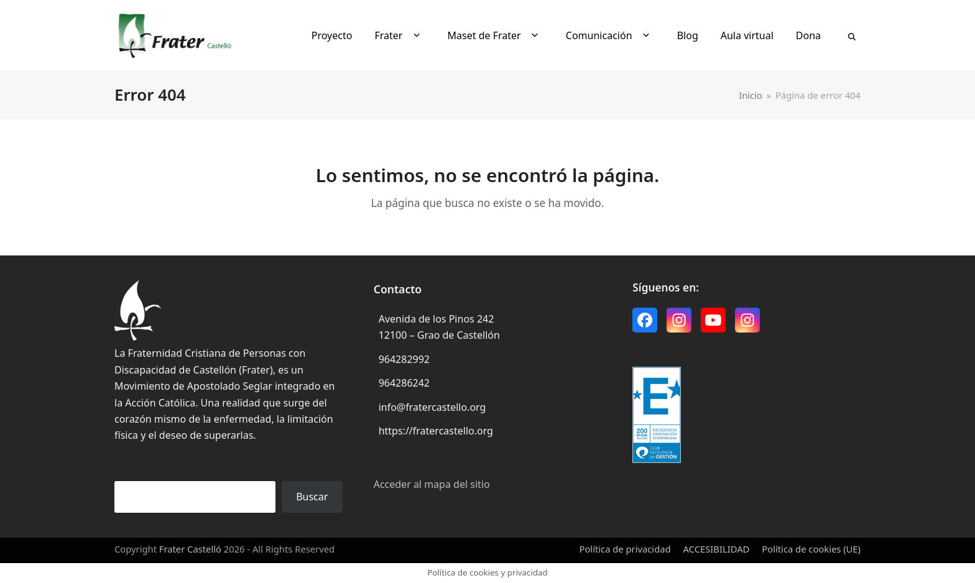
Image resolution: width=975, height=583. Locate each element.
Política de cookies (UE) (811, 549)
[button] (852, 35)
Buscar (312, 496)
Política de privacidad (625, 549)
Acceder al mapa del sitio (432, 484)
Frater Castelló (190, 549)
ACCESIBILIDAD (716, 549)
